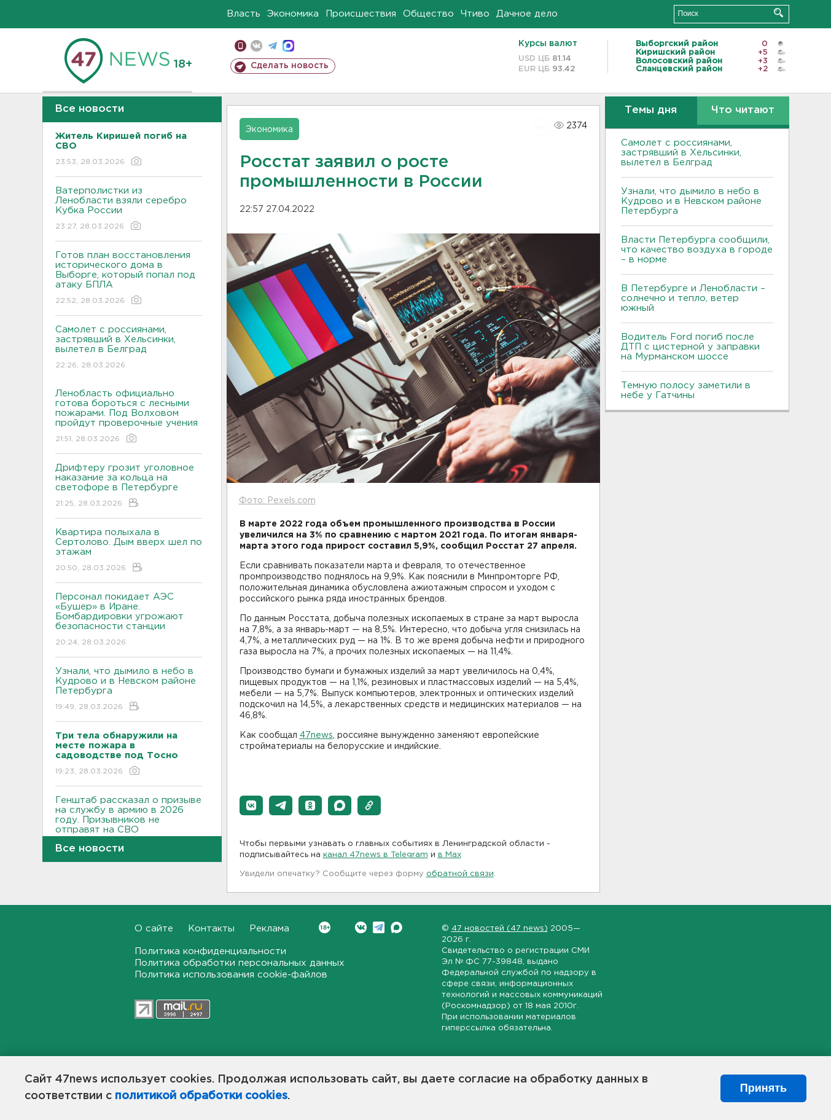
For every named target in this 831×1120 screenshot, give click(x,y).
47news (316, 735)
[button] (251, 805)
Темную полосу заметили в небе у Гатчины (686, 390)
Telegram (378, 927)
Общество (428, 14)
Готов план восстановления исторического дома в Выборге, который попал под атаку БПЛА (128, 278)
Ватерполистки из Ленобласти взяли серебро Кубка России (128, 209)
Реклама (269, 929)
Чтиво (475, 14)
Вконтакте (324, 927)
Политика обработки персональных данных (240, 963)
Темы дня (651, 110)
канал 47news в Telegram (375, 855)
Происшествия (361, 14)
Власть (243, 14)
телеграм (272, 46)
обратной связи (460, 874)
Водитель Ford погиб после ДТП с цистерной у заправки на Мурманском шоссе (690, 347)
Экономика (293, 14)
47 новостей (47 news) (499, 928)
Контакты (211, 929)
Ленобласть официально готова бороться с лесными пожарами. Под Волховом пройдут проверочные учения (128, 417)
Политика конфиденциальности (210, 951)
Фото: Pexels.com (277, 500)
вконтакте (256, 46)
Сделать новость (290, 65)
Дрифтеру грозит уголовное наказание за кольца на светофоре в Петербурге (128, 486)
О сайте (154, 929)
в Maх (449, 855)
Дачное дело (527, 14)
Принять (763, 1088)
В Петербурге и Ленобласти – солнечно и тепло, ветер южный (693, 298)
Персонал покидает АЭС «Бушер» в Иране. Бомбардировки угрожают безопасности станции (128, 620)
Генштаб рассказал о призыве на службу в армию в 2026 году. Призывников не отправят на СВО (128, 823)
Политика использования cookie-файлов (231, 975)
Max (396, 927)
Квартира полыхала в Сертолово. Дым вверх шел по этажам (128, 550)
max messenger (288, 46)
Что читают (742, 110)
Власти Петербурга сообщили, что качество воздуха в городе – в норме (697, 250)
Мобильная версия (240, 46)
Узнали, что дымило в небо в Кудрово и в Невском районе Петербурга (128, 689)
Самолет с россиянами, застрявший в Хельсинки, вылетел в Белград (128, 348)
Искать (778, 12)
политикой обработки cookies (201, 1096)
